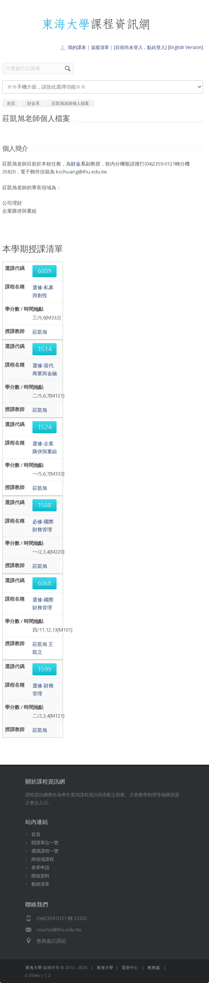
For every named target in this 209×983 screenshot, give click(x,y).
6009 (44, 271)
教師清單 (40, 884)
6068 (44, 583)
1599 (44, 669)
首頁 (35, 834)
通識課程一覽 (44, 851)
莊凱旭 (39, 331)
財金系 (78, 163)
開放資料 (40, 876)
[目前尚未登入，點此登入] (140, 47)
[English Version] (185, 47)
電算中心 (129, 967)
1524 (44, 427)
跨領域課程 (42, 859)
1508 (44, 505)
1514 (44, 349)
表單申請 (40, 867)
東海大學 (33, 967)
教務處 (154, 967)
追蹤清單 (100, 47)
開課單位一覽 (44, 842)
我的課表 (77, 47)
